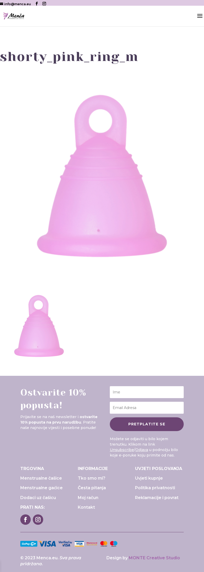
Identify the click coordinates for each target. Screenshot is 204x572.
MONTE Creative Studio (154, 557)
